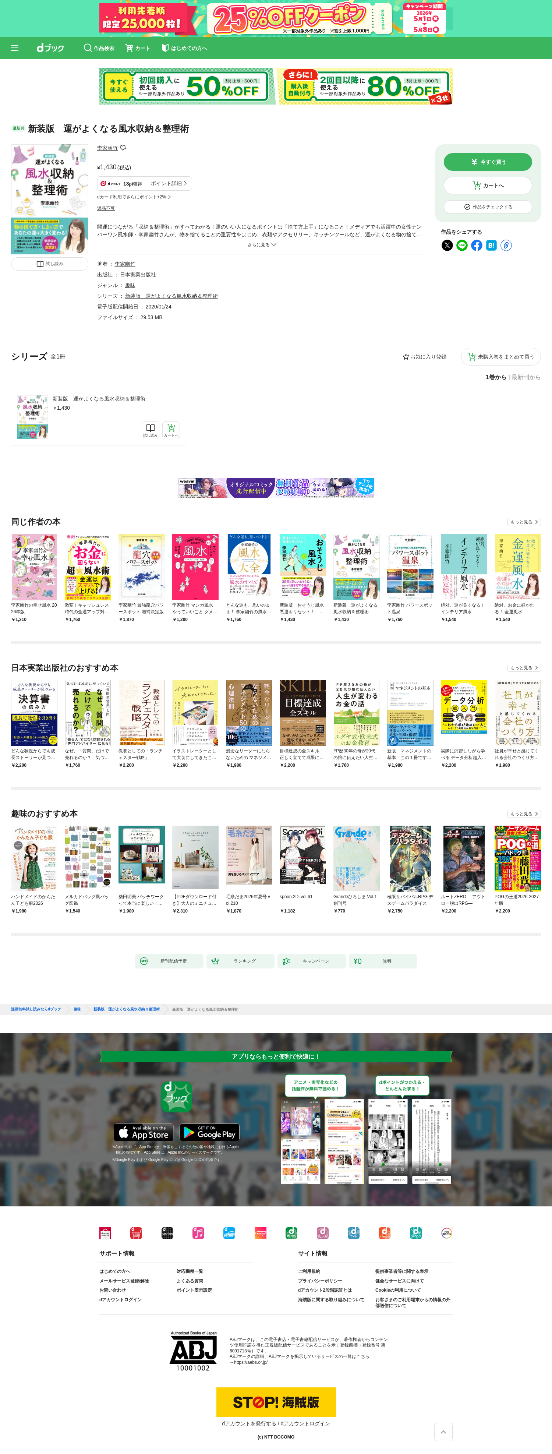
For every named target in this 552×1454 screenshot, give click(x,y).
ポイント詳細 (166, 183)
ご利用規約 (309, 1271)
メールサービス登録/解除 (124, 1281)
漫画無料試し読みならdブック (36, 1009)
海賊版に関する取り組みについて (331, 1299)
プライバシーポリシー (320, 1281)
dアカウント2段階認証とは (325, 1290)
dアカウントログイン (120, 1299)
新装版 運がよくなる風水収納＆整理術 (99, 399)
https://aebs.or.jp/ (251, 1362)
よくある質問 (190, 1281)
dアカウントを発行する (249, 1423)
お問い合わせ (112, 1290)
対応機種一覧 (190, 1271)
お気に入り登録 (428, 357)
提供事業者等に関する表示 (401, 1271)
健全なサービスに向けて (399, 1281)
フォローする (123, 148)
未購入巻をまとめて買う (506, 357)
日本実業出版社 (138, 275)
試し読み (54, 263)
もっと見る (521, 522)
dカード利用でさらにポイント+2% (131, 197)
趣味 (130, 285)
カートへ (493, 185)
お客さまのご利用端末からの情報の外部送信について (412, 1302)
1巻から (496, 377)
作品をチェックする (493, 206)
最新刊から (526, 377)
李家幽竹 (107, 148)
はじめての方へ (114, 1271)
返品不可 (106, 208)
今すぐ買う (493, 162)
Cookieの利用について (398, 1290)
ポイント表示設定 (194, 1290)
